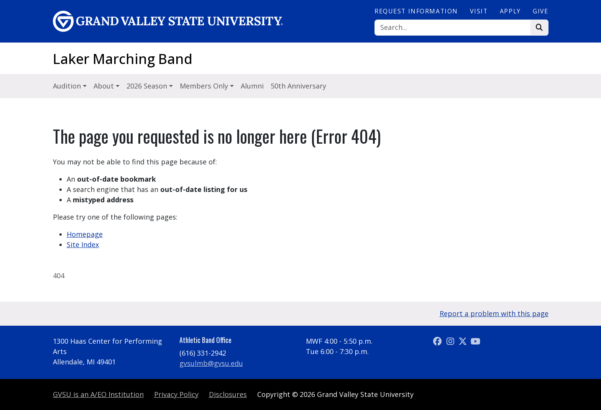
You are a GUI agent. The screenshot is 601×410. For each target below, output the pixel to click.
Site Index (83, 244)
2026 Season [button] (147, 85)
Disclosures (228, 394)
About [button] (105, 85)
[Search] (452, 28)
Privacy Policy (176, 394)
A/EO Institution (98, 394)
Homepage (85, 234)
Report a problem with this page (494, 313)
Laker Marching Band (122, 58)
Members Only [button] (205, 85)
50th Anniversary (298, 85)
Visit (479, 11)
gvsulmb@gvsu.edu (211, 363)
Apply (510, 11)
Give (540, 11)
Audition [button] (68, 85)
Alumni (252, 85)
